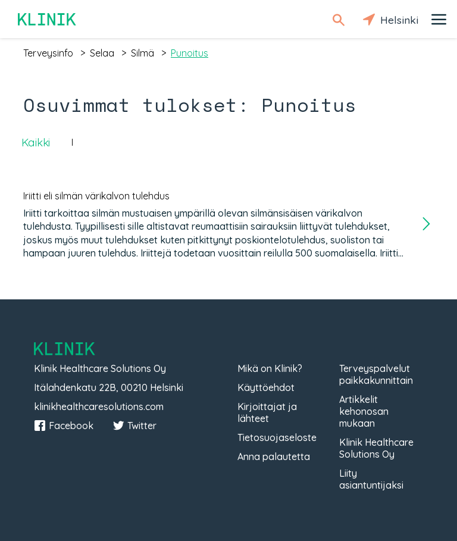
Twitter (134, 425)
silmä (142, 53)
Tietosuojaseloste (277, 437)
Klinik (47, 19)
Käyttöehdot (266, 387)
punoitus (189, 53)
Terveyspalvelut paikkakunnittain (376, 374)
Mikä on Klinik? (269, 368)
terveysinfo (48, 53)
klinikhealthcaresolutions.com (99, 406)
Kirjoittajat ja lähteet (267, 412)
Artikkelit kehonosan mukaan (364, 411)
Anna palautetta (273, 456)
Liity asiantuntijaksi (371, 479)
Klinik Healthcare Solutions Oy (376, 448)
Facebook (63, 425)
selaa (102, 53)
